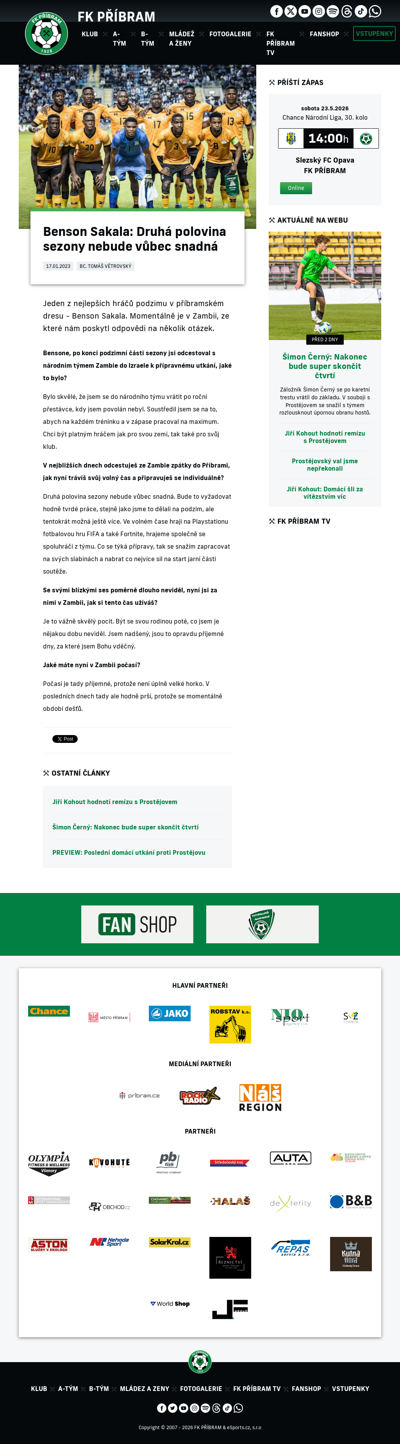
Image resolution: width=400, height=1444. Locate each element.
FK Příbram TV (280, 43)
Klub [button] (90, 34)
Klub (39, 1389)
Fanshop (324, 34)
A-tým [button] (119, 38)
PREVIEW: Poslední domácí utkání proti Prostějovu (128, 852)
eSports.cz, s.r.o (244, 1427)
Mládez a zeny (144, 1389)
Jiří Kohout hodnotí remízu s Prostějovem (114, 802)
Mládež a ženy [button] (182, 38)
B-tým (99, 1389)
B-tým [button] (147, 38)
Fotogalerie (230, 34)
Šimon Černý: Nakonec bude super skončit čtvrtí (125, 827)
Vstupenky (374, 33)
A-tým (68, 1389)
